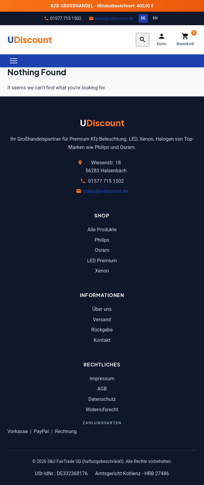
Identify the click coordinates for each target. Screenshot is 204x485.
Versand (102, 320)
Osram (102, 250)
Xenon (102, 271)
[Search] (142, 39)
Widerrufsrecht (102, 410)
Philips (102, 240)
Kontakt (101, 340)
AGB (102, 389)
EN (155, 18)
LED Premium (102, 261)
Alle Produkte (102, 230)
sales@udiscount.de (114, 18)
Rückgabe (102, 330)
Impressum (102, 378)
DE (143, 18)
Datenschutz (102, 399)
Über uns (102, 309)
